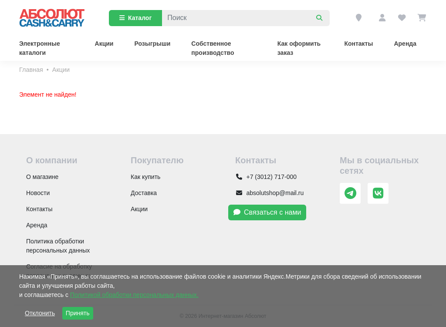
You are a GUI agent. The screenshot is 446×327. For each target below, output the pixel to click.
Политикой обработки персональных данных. (134, 294)
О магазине (42, 176)
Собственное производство (212, 48)
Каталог (135, 17)
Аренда (405, 43)
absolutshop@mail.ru (269, 192)
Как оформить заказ (299, 48)
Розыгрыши (152, 43)
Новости (38, 192)
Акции (104, 43)
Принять (78, 313)
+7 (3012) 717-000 (266, 176)
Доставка (144, 192)
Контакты (358, 43)
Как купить (145, 176)
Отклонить (40, 313)
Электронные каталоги (39, 48)
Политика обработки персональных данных (58, 246)
